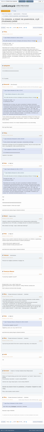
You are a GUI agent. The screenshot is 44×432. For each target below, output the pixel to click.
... (12, 27)
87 (15, 27)
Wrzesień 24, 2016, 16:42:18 (7, 373)
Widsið (6, 216)
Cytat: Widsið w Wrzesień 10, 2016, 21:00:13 (13, 37)
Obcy (5, 294)
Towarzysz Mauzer (9, 271)
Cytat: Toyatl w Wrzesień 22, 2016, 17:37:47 (13, 90)
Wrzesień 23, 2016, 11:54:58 (7, 296)
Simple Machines (11, 430)
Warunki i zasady (35, 430)
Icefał (5, 354)
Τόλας (5, 31)
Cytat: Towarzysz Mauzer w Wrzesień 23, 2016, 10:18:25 (16, 321)
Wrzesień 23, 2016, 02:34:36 (7, 236)
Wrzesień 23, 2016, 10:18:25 (7, 273)
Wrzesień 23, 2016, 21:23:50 (7, 340)
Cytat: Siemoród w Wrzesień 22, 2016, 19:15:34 (14, 138)
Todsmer (6, 255)
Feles (5, 163)
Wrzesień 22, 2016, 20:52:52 (7, 165)
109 (24, 27)
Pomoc (30, 430)
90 (21, 27)
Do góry (3, 421)
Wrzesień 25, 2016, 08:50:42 (7, 399)
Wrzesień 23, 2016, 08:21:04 (7, 257)
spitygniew (7, 65)
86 (14, 27)
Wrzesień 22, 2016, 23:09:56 (7, 218)
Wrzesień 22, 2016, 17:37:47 (7, 34)
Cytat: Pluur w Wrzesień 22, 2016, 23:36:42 (13, 403)
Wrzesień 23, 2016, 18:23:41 (7, 318)
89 (19, 27)
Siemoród (6, 84)
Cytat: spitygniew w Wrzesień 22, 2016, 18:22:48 (14, 149)
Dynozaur (6, 370)
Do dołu (3, 27)
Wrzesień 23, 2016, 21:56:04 (7, 356)
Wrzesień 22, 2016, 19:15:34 (7, 86)
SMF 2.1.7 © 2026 (4, 430)
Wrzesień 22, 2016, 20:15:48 (7, 135)
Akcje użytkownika (37, 27)
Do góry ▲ (41, 430)
